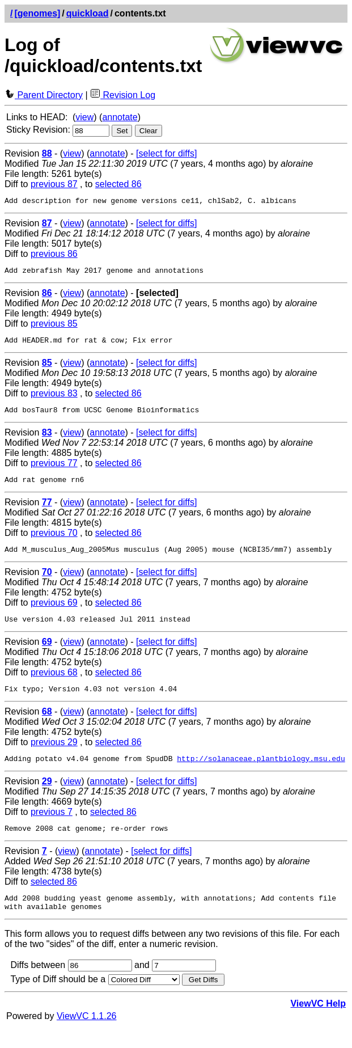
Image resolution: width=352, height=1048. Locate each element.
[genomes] (37, 13)
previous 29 (54, 755)
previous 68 (54, 684)
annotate (119, 117)
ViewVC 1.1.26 (87, 1036)
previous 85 (54, 327)
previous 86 (54, 255)
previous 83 (54, 398)
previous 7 (52, 827)
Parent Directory (44, 95)
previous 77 (54, 470)
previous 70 (54, 541)
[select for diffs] (166, 153)
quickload (87, 13)
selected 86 (118, 184)
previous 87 (54, 184)
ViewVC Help (318, 1024)
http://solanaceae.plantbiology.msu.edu (261, 773)
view (84, 117)
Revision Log (122, 95)
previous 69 (54, 613)
